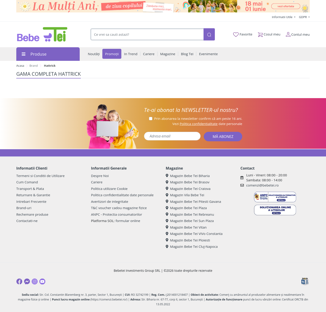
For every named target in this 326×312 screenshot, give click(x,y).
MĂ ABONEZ (223, 136)
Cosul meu (269, 33)
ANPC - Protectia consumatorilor (116, 214)
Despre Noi (100, 175)
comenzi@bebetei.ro (262, 185)
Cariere (97, 182)
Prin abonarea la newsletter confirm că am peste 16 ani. (198, 118)
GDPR (303, 17)
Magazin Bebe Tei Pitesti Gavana (193, 201)
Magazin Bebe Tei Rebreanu (190, 214)
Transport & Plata (30, 188)
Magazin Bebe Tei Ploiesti (188, 240)
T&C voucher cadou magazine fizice (119, 208)
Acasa (20, 66)
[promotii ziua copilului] (163, 6)
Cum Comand (27, 182)
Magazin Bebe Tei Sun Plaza (190, 220)
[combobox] (147, 34)
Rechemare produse (32, 214)
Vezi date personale (207, 123)
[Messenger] (27, 281)
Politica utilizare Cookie (109, 188)
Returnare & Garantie (33, 195)
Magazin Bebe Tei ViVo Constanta (194, 233)
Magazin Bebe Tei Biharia (188, 175)
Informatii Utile (282, 17)
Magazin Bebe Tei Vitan (186, 227)
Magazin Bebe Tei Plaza (186, 208)
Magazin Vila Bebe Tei (185, 195)
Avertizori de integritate (109, 201)
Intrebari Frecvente (31, 201)
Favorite (242, 34)
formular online (127, 220)
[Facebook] (19, 281)
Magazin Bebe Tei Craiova (188, 188)
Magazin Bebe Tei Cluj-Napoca (192, 246)
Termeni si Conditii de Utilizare (40, 175)
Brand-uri (23, 208)
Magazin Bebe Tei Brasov (187, 182)
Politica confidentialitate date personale (122, 195)
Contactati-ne (27, 220)
